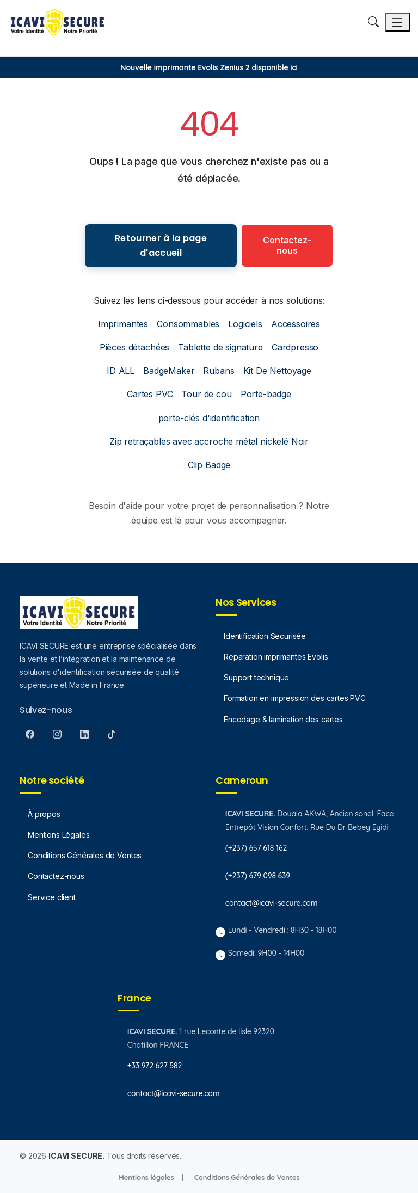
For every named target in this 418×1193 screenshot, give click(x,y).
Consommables (188, 323)
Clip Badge (209, 464)
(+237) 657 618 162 (256, 848)
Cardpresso (295, 347)
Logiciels (245, 323)
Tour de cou (206, 394)
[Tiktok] (111, 734)
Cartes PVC (150, 394)
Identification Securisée (265, 636)
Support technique (256, 677)
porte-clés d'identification (209, 418)
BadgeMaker (168, 370)
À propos (44, 814)
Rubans (218, 370)
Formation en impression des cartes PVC (295, 698)
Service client (52, 897)
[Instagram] (57, 734)
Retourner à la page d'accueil (161, 245)
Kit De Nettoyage (277, 370)
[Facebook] (30, 734)
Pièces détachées (134, 347)
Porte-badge (266, 394)
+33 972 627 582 (154, 1066)
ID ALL (120, 370)
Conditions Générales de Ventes (85, 855)
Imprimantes (123, 323)
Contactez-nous (287, 245)
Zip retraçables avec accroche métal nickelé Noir (209, 441)
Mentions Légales (58, 834)
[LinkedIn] (84, 734)
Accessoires (295, 323)
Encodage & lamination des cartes (283, 719)
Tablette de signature (220, 347)
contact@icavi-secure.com (271, 903)
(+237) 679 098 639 (257, 876)
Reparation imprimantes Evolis (276, 656)
